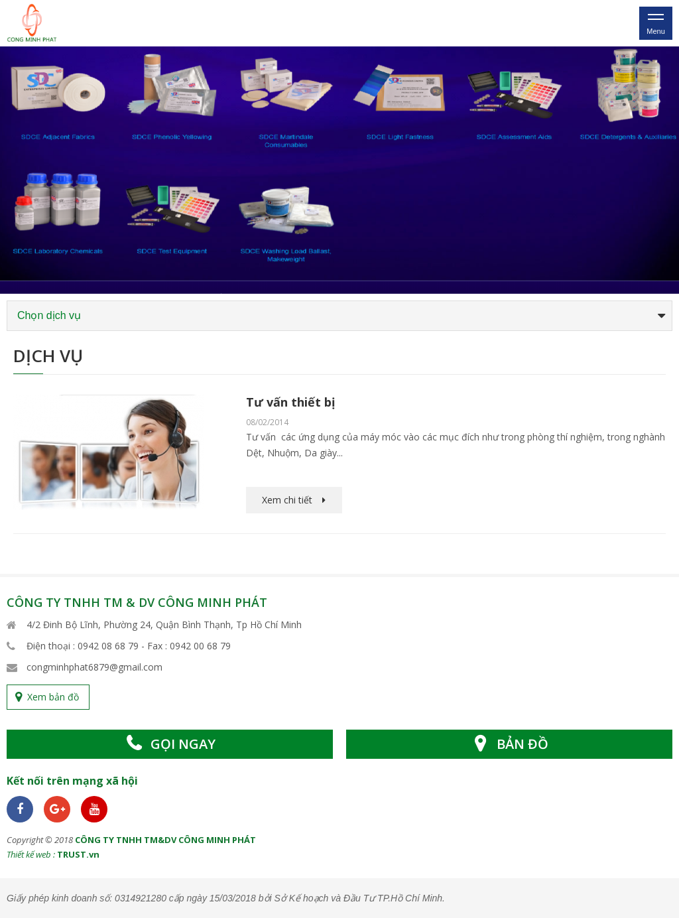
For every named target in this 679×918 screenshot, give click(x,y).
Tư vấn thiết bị (291, 402)
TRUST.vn (78, 854)
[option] (339, 170)
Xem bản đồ (53, 696)
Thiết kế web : (31, 854)
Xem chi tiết (287, 499)
